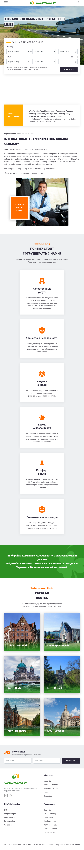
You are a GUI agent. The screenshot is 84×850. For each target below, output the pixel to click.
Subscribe (71, 761)
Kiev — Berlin (48, 810)
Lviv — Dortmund (50, 829)
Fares (46, 792)
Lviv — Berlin (48, 817)
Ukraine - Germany (51, 785)
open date (70, 57)
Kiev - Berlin (15, 688)
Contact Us (48, 796)
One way (9, 47)
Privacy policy (9, 821)
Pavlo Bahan (75, 845)
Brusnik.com (64, 845)
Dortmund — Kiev (50, 825)
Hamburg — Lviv (50, 821)
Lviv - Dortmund (17, 645)
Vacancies (8, 825)
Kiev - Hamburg (17, 730)
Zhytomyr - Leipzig (58, 645)
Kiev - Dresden (56, 730)
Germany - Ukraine (51, 789)
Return (8, 57)
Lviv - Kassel (54, 688)
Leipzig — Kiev (49, 832)
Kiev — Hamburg (50, 814)
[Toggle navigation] (7, 2)
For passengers (10, 814)
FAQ (5, 810)
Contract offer (9, 817)
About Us (47, 781)
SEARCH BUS (69, 69)
